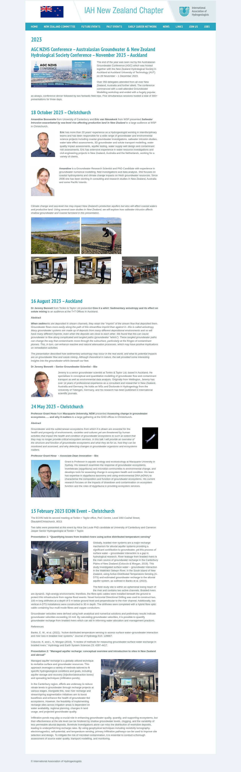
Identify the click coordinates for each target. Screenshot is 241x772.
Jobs (207, 26)
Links (179, 26)
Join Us (193, 26)
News (166, 26)
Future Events (90, 26)
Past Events (114, 26)
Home (34, 26)
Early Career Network (142, 26)
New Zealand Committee (59, 26)
